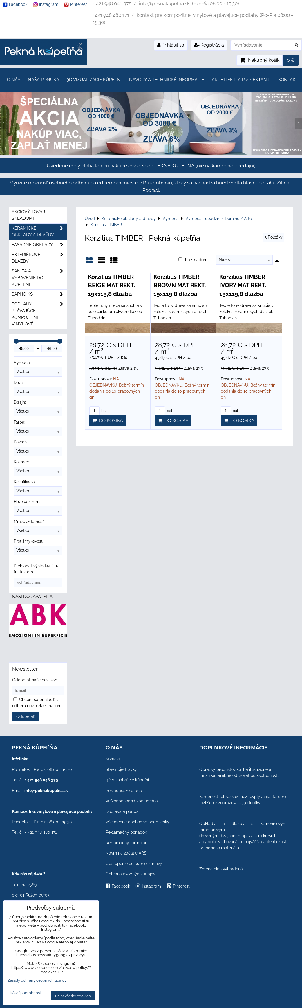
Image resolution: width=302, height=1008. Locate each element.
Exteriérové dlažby (39, 258)
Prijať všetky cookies (73, 996)
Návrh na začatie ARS (126, 853)
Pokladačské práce (124, 790)
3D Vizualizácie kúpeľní (94, 79)
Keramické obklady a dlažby (39, 232)
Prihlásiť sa (170, 45)
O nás (13, 79)
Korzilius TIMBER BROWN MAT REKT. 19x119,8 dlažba (179, 285)
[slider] (16, 341)
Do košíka (107, 420)
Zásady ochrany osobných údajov (37, 980)
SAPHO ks (39, 294)
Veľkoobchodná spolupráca (132, 801)
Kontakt (288, 79)
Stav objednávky (121, 769)
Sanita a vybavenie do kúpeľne (39, 277)
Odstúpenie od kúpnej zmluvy (134, 863)
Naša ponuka (43, 79)
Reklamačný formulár (126, 842)
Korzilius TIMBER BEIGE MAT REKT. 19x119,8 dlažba (111, 285)
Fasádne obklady (39, 245)
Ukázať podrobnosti (25, 993)
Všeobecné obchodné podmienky (137, 821)
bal (98, 411)
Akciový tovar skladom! (28, 215)
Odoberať (25, 716)
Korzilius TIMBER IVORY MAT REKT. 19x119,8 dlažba (242, 285)
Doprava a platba (122, 811)
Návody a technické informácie (166, 79)
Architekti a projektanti (241, 79)
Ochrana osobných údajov (130, 874)
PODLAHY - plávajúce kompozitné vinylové (39, 314)
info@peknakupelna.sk (46, 790)
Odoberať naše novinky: (34, 680)
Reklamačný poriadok (126, 832)
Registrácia (209, 45)
